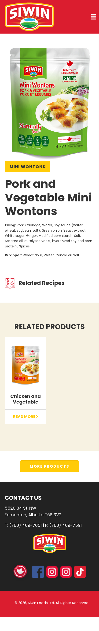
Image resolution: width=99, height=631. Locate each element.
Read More (25, 416)
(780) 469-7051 (25, 525)
